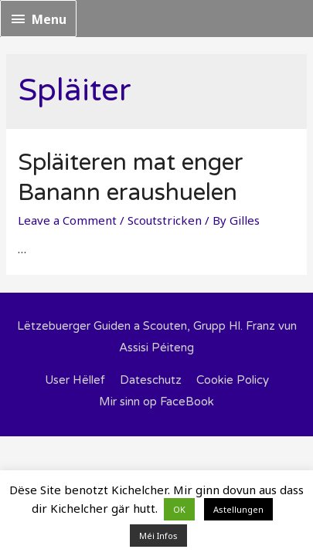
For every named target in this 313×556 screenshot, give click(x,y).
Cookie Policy (232, 380)
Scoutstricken (165, 220)
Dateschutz (151, 380)
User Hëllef (75, 380)
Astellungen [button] (238, 509)
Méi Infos (158, 535)
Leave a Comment (67, 220)
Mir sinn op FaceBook (156, 402)
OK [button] (179, 509)
